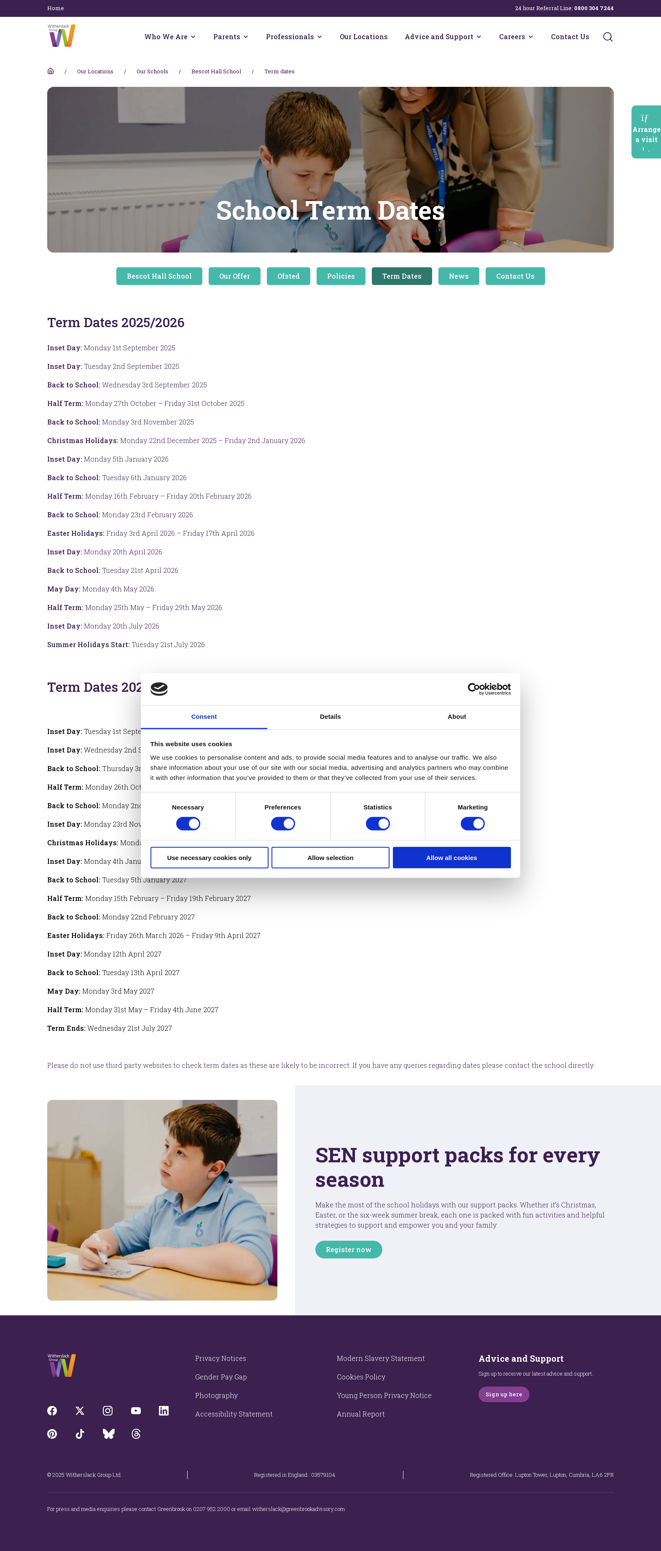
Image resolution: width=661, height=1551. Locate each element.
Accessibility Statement (234, 1413)
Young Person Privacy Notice (384, 1395)
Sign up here (504, 1394)
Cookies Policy (361, 1376)
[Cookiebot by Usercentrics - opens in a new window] (474, 689)
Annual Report (361, 1413)
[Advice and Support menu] (479, 36)
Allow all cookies (451, 857)
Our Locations (364, 36)
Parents (226, 36)
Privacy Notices (220, 1358)
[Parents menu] (245, 36)
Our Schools (152, 71)
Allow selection (330, 857)
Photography (216, 1395)
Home (55, 8)
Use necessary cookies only (209, 857)
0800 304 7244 (594, 8)
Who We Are (166, 36)
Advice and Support (439, 36)
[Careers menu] (530, 36)
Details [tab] (330, 716)
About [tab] (457, 716)
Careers (512, 36)
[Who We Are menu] (193, 36)
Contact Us (570, 36)
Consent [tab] (204, 716)
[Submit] (608, 37)
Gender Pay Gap (221, 1376)
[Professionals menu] (319, 36)
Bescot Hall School (216, 71)
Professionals (290, 36)
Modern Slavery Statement (381, 1358)
